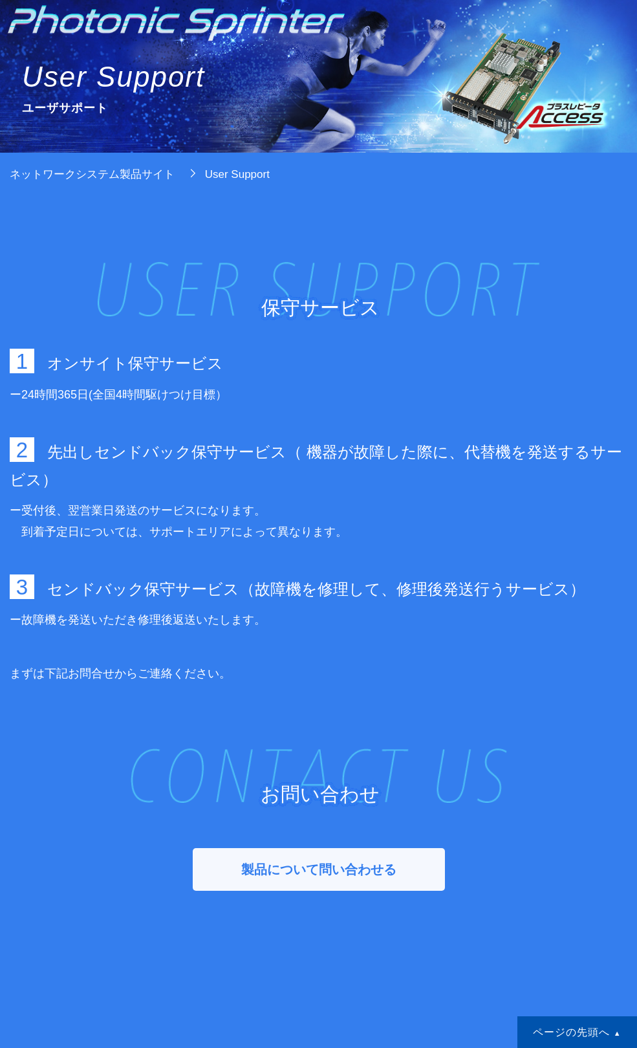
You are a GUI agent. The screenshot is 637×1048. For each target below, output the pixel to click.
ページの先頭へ (571, 1032)
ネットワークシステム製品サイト (92, 174)
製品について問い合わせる (318, 869)
